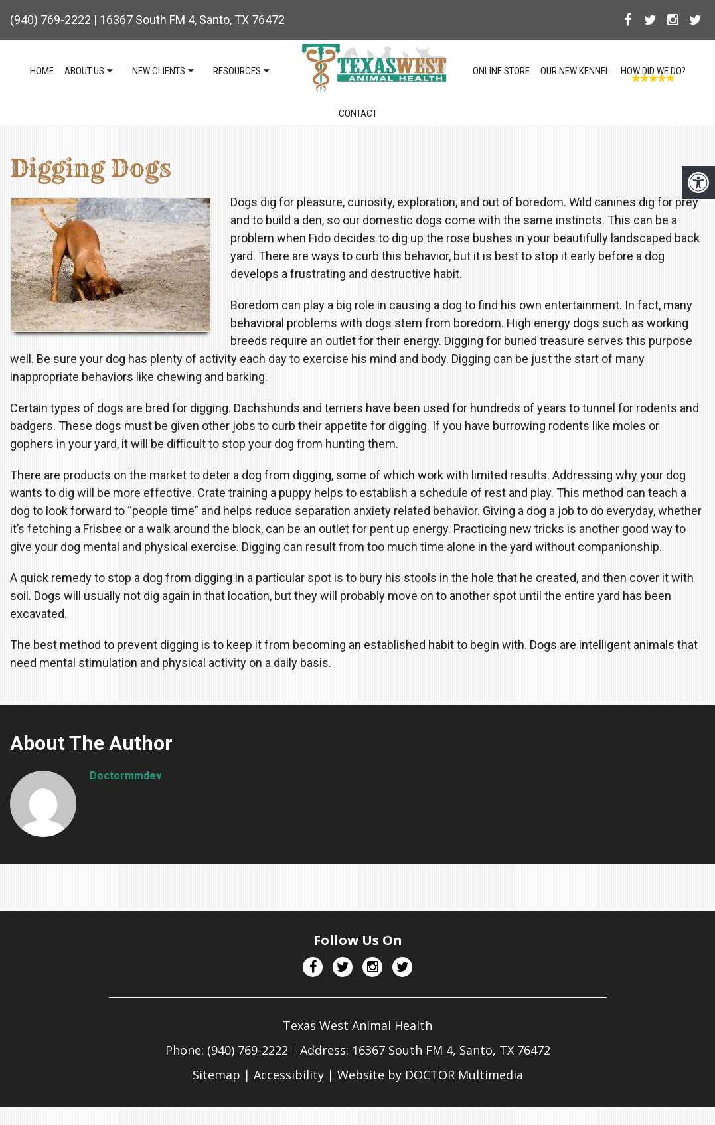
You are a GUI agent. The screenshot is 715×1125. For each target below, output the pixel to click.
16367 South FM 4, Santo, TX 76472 (192, 20)
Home (42, 71)
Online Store (501, 71)
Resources (237, 71)
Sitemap (216, 1075)
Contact (358, 113)
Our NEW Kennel (575, 71)
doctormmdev (126, 775)
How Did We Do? (653, 71)
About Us (84, 71)
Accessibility (289, 1075)
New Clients (158, 71)
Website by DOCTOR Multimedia (430, 1075)
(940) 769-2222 (50, 20)
